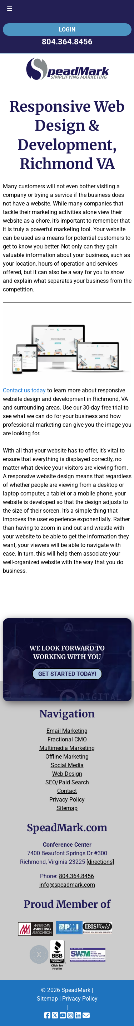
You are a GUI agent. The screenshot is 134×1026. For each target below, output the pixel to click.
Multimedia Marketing (67, 748)
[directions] (100, 861)
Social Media (67, 765)
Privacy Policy (67, 799)
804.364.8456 (67, 41)
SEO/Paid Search (67, 782)
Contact (67, 791)
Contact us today (24, 390)
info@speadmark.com (67, 884)
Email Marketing (67, 730)
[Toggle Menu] (9, 9)
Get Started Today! (67, 674)
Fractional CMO (67, 739)
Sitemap (67, 808)
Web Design (67, 773)
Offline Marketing (67, 756)
